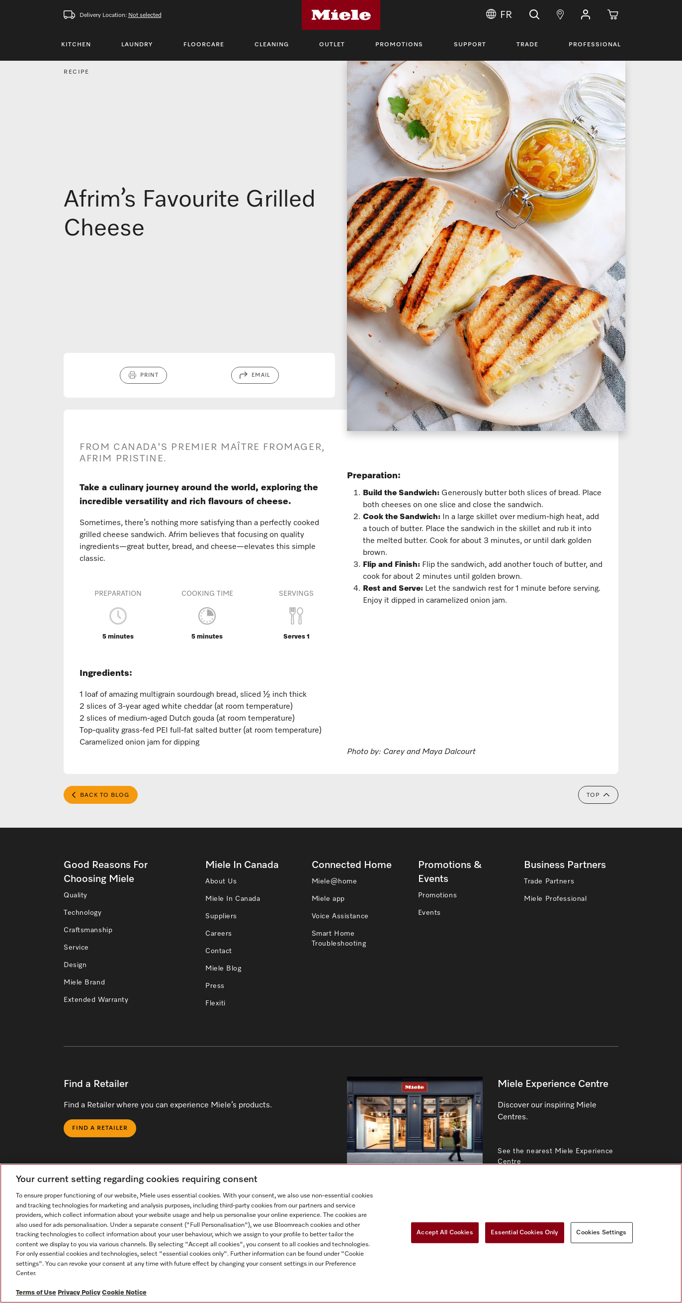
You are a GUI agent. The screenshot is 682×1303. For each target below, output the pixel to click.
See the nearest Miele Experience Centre (555, 1156)
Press (215, 985)
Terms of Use (36, 1293)
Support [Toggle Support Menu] (470, 45)
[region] (341, 1233)
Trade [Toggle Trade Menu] (527, 45)
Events (429, 912)
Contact (218, 951)
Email (261, 375)
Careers (218, 933)
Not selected (145, 15)
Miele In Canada (232, 898)
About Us (221, 881)
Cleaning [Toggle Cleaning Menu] (272, 45)
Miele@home (334, 881)
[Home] (341, 15)
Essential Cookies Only (525, 1232)
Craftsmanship (88, 930)
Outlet (332, 45)
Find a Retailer (100, 1128)
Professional (595, 45)
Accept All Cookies (445, 1232)
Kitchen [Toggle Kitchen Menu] (76, 45)
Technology (83, 912)
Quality (75, 895)
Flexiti (215, 1003)
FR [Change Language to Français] (499, 15)
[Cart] (612, 15)
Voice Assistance (340, 916)
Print (149, 375)
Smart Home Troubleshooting (339, 938)
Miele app (328, 898)
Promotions (399, 45)
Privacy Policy (79, 1293)
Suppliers (221, 916)
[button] (585, 15)
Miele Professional (555, 898)
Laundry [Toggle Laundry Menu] (137, 45)
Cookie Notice (124, 1293)
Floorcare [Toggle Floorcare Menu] (203, 45)
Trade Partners (549, 881)
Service (76, 947)
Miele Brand (84, 982)
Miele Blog (223, 968)
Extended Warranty (96, 999)
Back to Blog (100, 794)
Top (598, 794)
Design (75, 965)
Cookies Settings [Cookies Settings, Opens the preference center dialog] (601, 1232)
